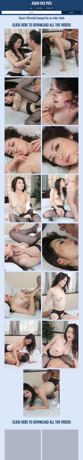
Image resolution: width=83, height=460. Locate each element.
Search (71, 12)
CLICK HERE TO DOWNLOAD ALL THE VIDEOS (41, 25)
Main (31, 8)
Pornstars (50, 8)
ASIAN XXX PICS (42, 3)
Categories (39, 8)
